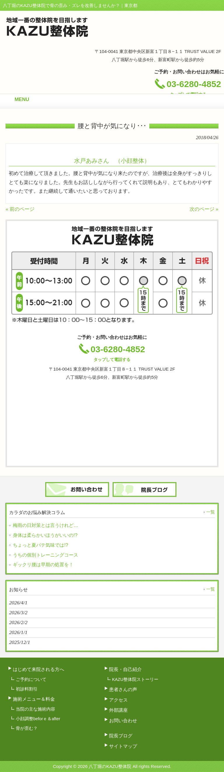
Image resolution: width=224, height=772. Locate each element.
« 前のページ (20, 209)
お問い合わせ (123, 720)
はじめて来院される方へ (38, 669)
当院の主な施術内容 (35, 709)
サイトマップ (123, 746)
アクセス (118, 699)
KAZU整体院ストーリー (135, 679)
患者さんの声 (123, 689)
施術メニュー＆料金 (34, 699)
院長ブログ (120, 735)
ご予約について (31, 679)
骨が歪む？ (27, 728)
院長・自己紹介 (125, 669)
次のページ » (204, 209)
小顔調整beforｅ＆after (38, 718)
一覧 (210, 512)
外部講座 (118, 710)
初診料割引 (27, 689)
